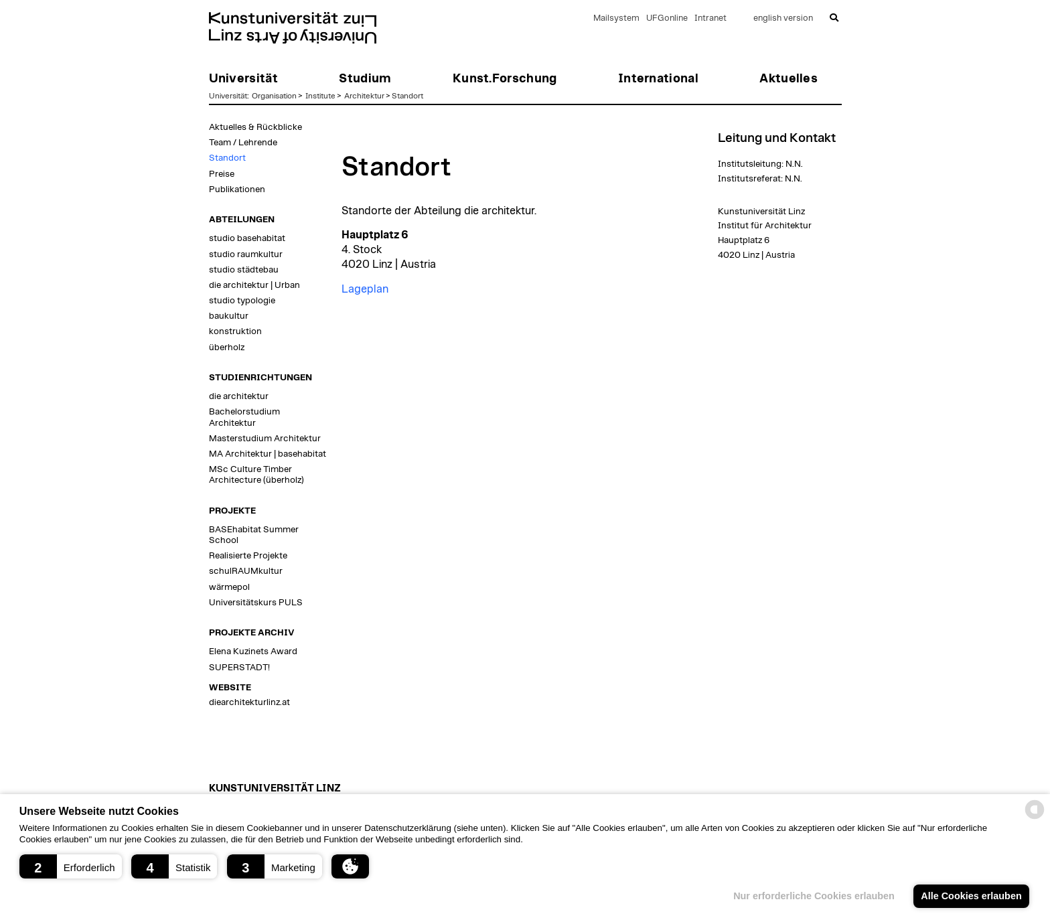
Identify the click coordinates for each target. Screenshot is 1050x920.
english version (783, 18)
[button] (70, 866)
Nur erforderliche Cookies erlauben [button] (814, 896)
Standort (407, 96)
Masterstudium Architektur (265, 438)
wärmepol (229, 587)
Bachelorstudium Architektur (244, 417)
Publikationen (237, 189)
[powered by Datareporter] (1034, 818)
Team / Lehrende (243, 142)
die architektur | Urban (254, 285)
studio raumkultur (246, 254)
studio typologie (242, 300)
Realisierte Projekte (248, 555)
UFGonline (667, 18)
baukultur (228, 316)
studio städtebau (244, 270)
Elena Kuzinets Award (253, 651)
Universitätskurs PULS (256, 602)
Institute (320, 96)
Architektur (364, 96)
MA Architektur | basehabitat (267, 454)
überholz (226, 347)
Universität (228, 96)
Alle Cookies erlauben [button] (971, 896)
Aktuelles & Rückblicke (255, 127)
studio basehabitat (247, 238)
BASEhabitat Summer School (254, 535)
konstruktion (235, 331)
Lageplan (365, 289)
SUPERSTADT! (239, 667)
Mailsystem (616, 18)
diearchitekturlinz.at (249, 702)
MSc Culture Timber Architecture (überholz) (256, 475)
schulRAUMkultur (246, 571)
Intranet (710, 18)
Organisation (274, 96)
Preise (221, 174)
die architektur (239, 396)
